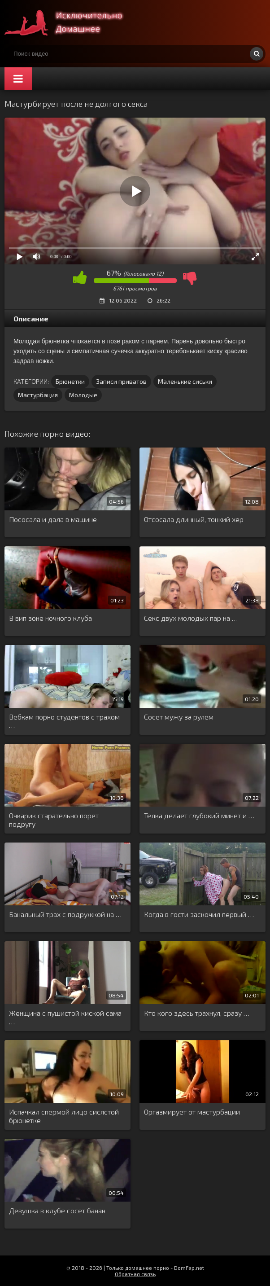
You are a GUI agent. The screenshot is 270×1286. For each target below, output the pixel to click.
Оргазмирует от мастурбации (192, 1111)
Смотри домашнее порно (71, 22)
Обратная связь (135, 1274)
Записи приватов (121, 381)
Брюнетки (70, 381)
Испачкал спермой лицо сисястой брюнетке (64, 1115)
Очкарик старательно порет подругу (54, 819)
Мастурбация (38, 395)
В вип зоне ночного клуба (50, 618)
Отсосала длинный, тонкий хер (194, 519)
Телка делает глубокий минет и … (199, 815)
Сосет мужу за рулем (178, 716)
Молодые (83, 395)
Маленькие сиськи (185, 381)
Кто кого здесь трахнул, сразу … (196, 1013)
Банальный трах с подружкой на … (65, 914)
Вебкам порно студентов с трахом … (64, 720)
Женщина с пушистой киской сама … (65, 1017)
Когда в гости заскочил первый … (199, 914)
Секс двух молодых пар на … (191, 618)
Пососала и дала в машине (53, 519)
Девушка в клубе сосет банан (57, 1210)
